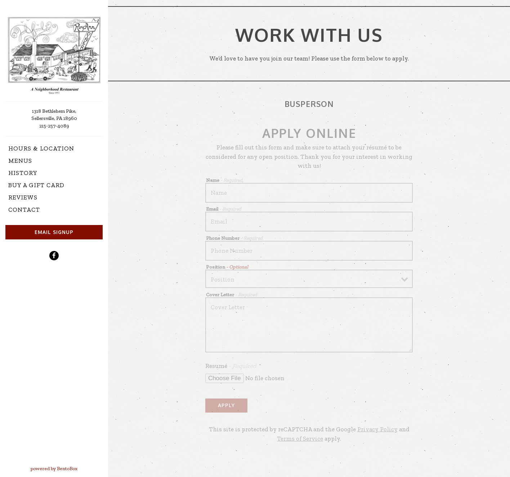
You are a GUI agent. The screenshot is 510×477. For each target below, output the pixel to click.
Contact (24, 209)
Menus (20, 160)
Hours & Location (41, 148)
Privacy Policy (377, 429)
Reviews (22, 197)
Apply (226, 405)
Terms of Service (300, 438)
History (22, 172)
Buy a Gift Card (38, 184)
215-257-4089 (54, 126)
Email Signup (54, 232)
